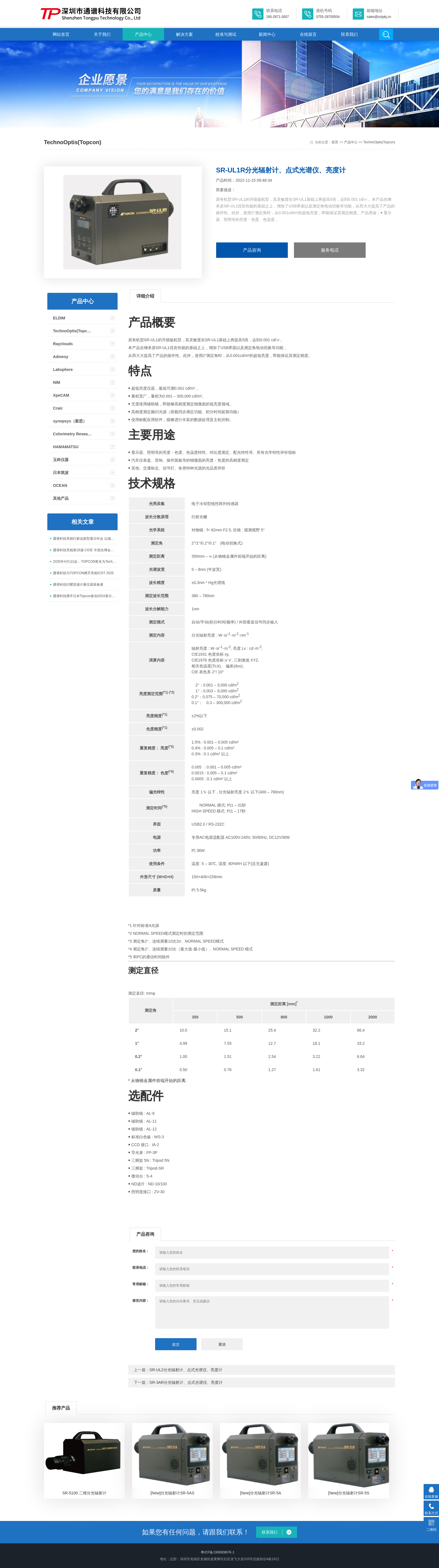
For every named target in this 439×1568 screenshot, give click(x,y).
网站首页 (61, 34)
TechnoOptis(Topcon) (379, 142)
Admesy (60, 356)
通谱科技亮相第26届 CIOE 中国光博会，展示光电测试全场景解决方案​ (85, 550)
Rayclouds (63, 344)
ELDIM (59, 318)
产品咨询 (252, 250)
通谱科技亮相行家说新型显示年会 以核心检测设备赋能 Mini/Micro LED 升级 (85, 539)
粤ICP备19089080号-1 (217, 1552)
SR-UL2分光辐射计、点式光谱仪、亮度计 (186, 1370)
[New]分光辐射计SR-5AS (172, 1493)
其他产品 (61, 498)
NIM (56, 382)
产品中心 (143, 34)
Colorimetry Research (72, 434)
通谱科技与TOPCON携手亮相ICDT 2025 (83, 573)
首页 (334, 142)
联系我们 (349, 34)
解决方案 (184, 34)
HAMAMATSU (65, 447)
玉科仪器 (61, 459)
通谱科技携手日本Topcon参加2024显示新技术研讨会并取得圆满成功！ (85, 596)
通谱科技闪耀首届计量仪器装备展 (78, 584)
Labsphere (63, 369)
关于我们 (102, 34)
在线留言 (308, 34)
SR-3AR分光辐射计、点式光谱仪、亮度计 (186, 1382)
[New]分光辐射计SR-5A (260, 1493)
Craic (58, 408)
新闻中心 (267, 34)
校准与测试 (225, 34)
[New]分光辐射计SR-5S (348, 1493)
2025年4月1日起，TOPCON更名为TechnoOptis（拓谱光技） (85, 562)
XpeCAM (61, 395)
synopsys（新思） (70, 421)
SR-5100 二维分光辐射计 (84, 1493)
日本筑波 (61, 472)
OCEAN (60, 485)
